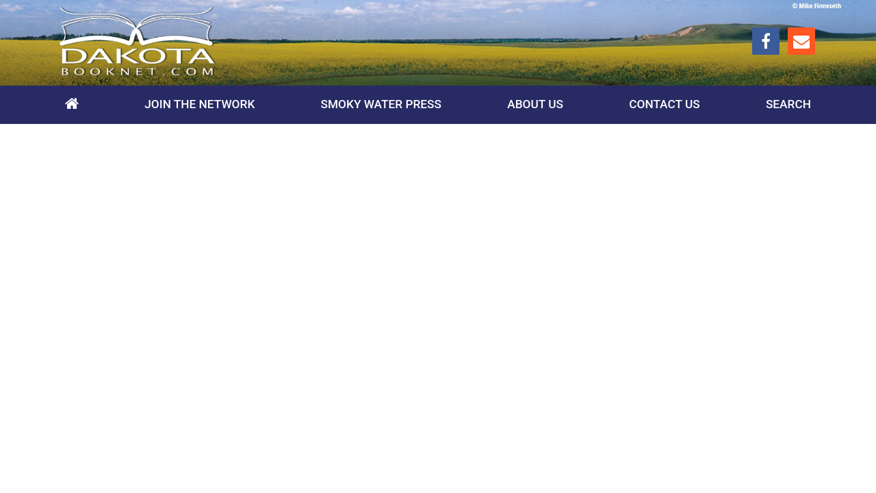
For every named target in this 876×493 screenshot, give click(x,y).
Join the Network (199, 104)
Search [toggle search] (788, 104)
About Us (535, 104)
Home (72, 105)
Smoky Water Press (381, 104)
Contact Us (664, 104)
